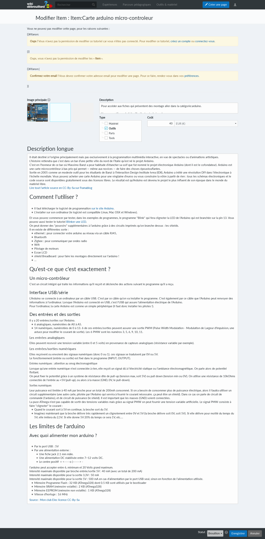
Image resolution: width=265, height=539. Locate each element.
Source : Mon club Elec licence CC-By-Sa (54, 499)
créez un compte (181, 41)
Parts (112, 133)
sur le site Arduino (102, 208)
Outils (112, 128)
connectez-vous (205, 41)
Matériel (113, 123)
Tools (112, 138)
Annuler (255, 533)
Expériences (110, 4)
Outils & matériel (166, 4)
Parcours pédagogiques (137, 4)
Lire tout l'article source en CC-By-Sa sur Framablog (60, 187)
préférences (191, 75)
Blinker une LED (76, 221)
